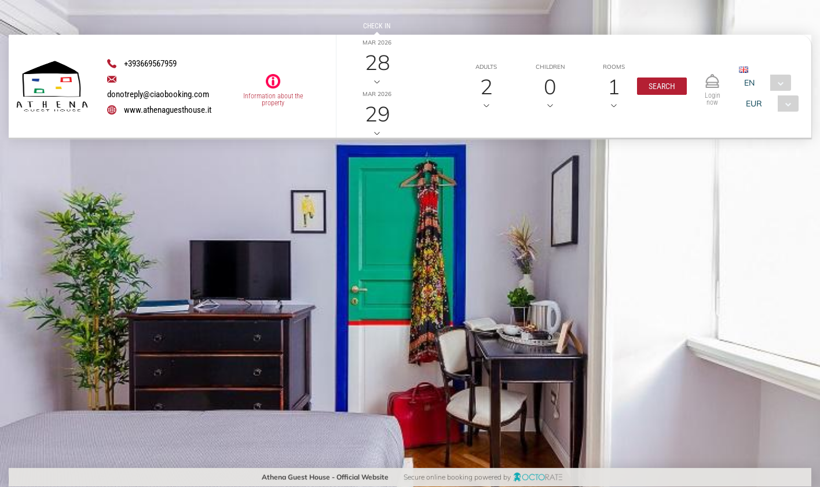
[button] (661, 86)
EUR (753, 103)
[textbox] (94, 230)
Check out (376, 77)
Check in (376, 26)
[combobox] (764, 82)
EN (749, 83)
